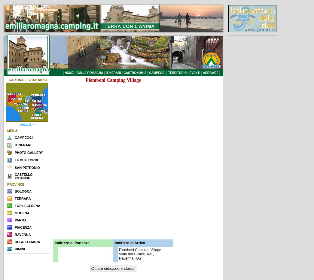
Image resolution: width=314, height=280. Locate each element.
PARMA (21, 220)
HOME (69, 73)
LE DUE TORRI (26, 160)
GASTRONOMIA (134, 73)
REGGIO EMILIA (27, 242)
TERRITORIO (177, 73)
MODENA (22, 213)
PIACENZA (23, 227)
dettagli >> (27, 124)
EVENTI (194, 73)
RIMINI (20, 249)
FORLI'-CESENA (27, 206)
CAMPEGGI (157, 73)
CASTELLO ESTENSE (23, 176)
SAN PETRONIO (27, 167)
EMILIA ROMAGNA (89, 73)
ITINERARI (113, 73)
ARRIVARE (210, 73)
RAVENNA (23, 234)
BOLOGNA (23, 191)
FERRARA (23, 198)
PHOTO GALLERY (29, 152)
